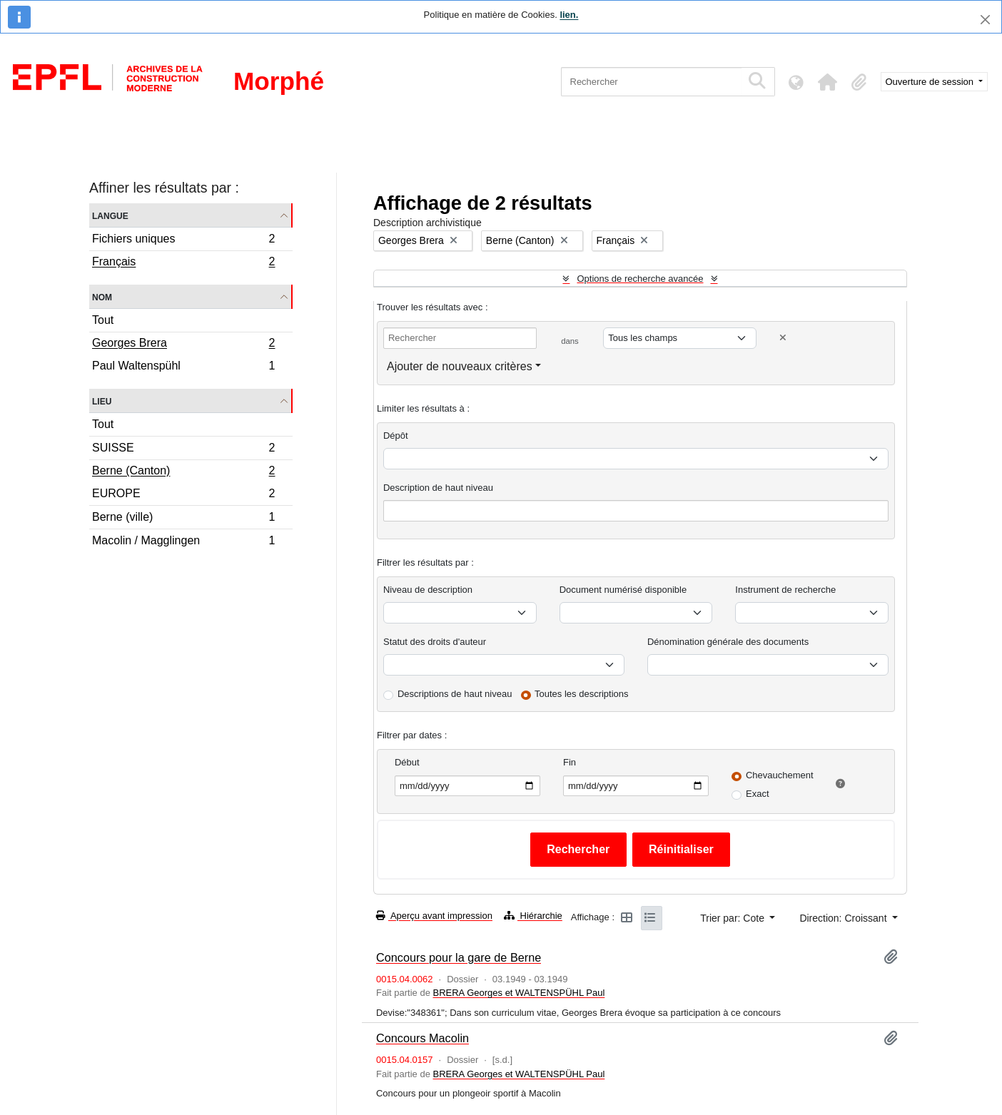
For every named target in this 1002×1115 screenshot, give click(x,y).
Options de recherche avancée (640, 278)
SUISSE (183, 449)
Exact (757, 793)
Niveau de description (427, 589)
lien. (569, 14)
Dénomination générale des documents (728, 641)
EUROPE (183, 495)
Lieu (101, 400)
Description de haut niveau (438, 487)
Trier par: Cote (733, 918)
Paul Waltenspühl (183, 367)
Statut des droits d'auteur (434, 641)
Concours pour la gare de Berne (458, 957)
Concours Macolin (422, 1038)
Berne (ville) (183, 519)
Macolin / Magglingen (183, 542)
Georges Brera (183, 345)
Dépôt (395, 435)
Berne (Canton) (183, 472)
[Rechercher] (651, 81)
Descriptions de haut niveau (455, 693)
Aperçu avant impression (434, 915)
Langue (110, 215)
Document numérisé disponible (623, 589)
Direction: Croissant (844, 918)
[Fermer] (985, 20)
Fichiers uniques (183, 240)
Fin (569, 762)
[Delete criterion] (782, 337)
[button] (828, 82)
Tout (102, 320)
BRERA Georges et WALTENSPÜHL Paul (518, 992)
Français (183, 263)
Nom (102, 296)
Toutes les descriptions (582, 693)
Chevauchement (780, 775)
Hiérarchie (533, 915)
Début (407, 762)
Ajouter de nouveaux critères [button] (459, 366)
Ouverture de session (931, 81)
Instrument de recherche (785, 589)
